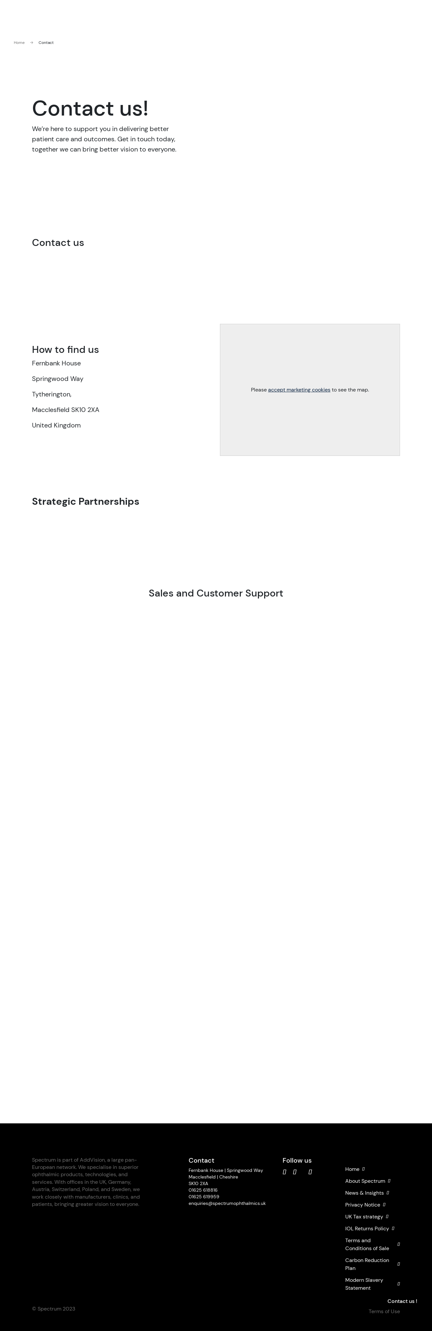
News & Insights (367, 1193)
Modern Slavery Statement (372, 1284)
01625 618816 (203, 1190)
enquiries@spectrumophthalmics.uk (227, 1203)
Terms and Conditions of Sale (372, 1244)
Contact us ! (402, 1301)
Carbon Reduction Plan (372, 1264)
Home (19, 42)
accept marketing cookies (299, 389)
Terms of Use (384, 1311)
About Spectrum (367, 1181)
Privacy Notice (365, 1205)
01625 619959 (204, 1197)
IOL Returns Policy (369, 1228)
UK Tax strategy (366, 1216)
